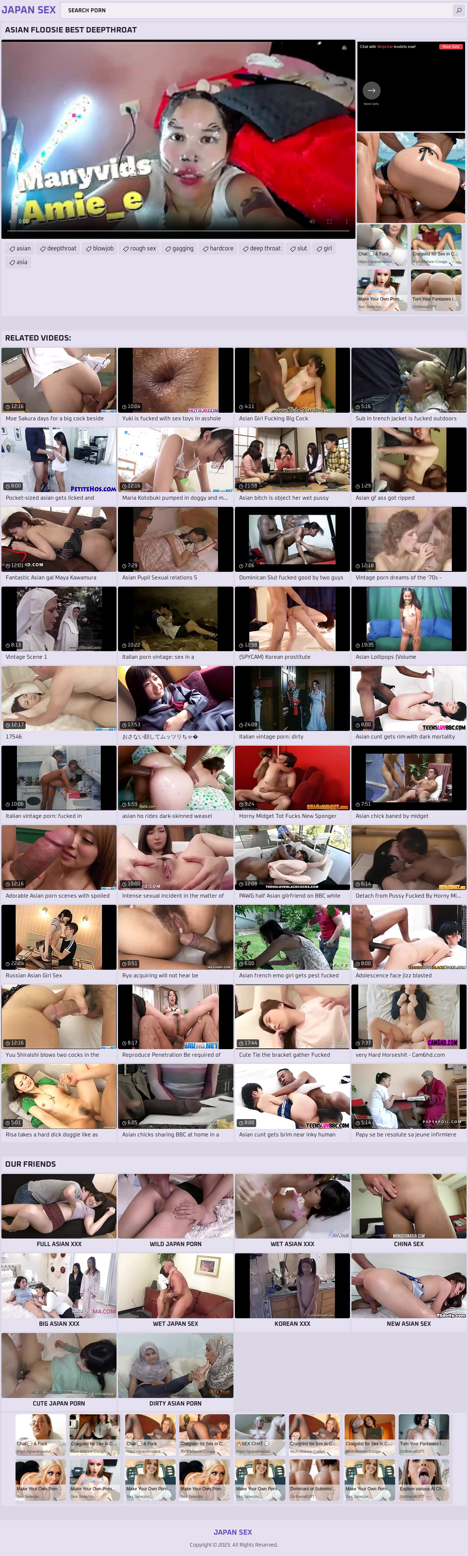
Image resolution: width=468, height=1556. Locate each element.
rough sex (143, 248)
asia (22, 262)
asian (24, 248)
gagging (182, 248)
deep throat (265, 248)
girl (328, 248)
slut (302, 248)
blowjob (103, 248)
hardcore (221, 248)
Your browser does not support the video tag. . (178, 139)
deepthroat (61, 248)
